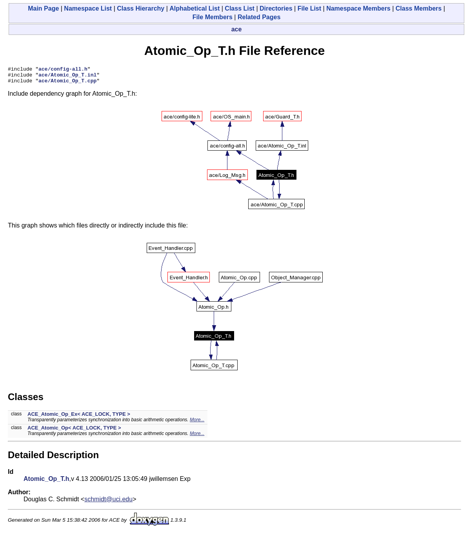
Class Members (419, 8)
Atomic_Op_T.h (46, 482)
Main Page (43, 8)
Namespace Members (358, 8)
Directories (276, 8)
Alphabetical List (194, 8)
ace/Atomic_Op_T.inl (67, 76)
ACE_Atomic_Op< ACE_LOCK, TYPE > (74, 431)
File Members (213, 17)
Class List (239, 8)
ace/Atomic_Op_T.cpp (67, 83)
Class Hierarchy (140, 8)
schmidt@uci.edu (108, 502)
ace (236, 29)
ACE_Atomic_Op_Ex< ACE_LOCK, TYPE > (78, 417)
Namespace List (88, 8)
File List (309, 8)
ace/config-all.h (62, 69)
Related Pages (259, 17)
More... (197, 423)
